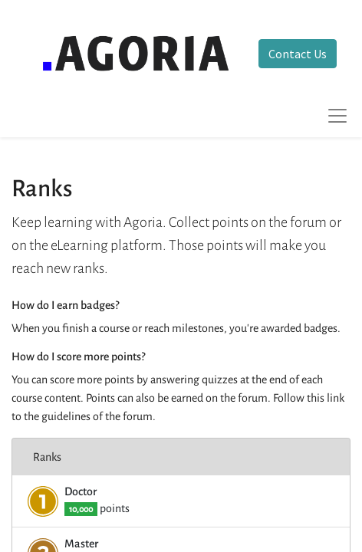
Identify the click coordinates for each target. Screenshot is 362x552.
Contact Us (297, 53)
